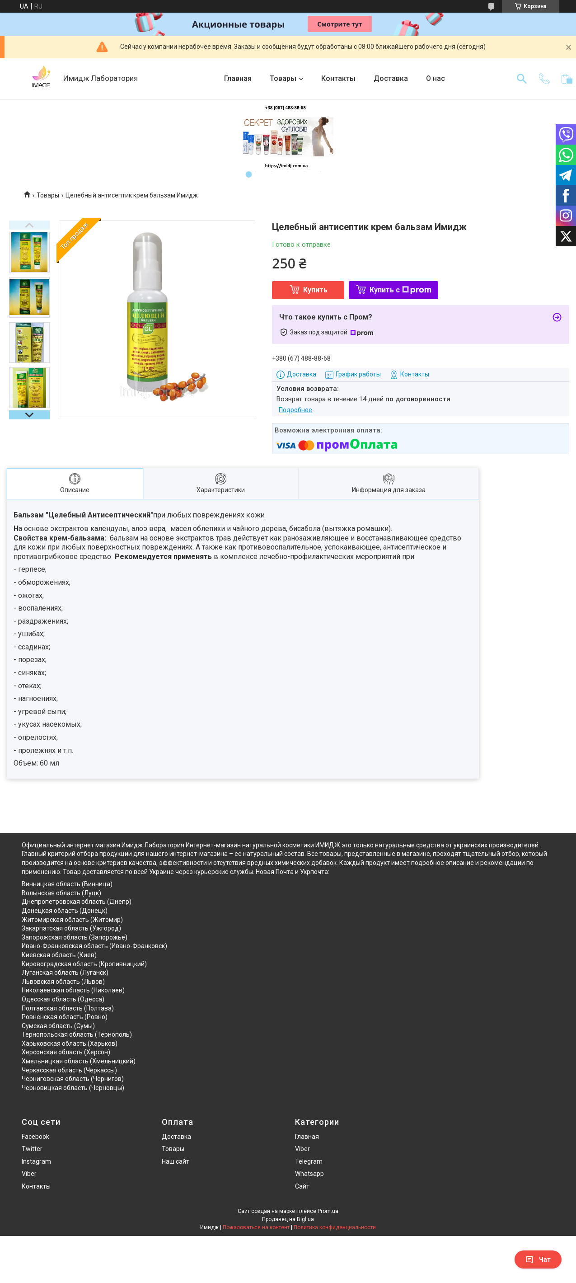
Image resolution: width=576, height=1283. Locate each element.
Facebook (35, 1136)
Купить (315, 290)
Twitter (32, 1148)
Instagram (36, 1161)
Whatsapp (309, 1173)
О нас (435, 78)
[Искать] (522, 79)
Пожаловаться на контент (256, 1227)
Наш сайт (175, 1161)
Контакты (338, 78)
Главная (238, 78)
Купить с (400, 290)
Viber (29, 1173)
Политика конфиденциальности (335, 1227)
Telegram (309, 1161)
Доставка (391, 78)
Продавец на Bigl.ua (288, 1219)
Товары (283, 78)
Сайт (302, 1186)
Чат (538, 1259)
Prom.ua (328, 1211)
